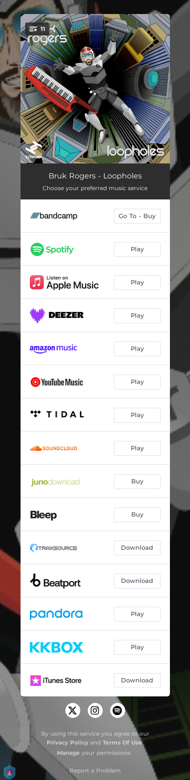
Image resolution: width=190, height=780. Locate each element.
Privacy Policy (67, 742)
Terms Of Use (122, 742)
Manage (68, 752)
